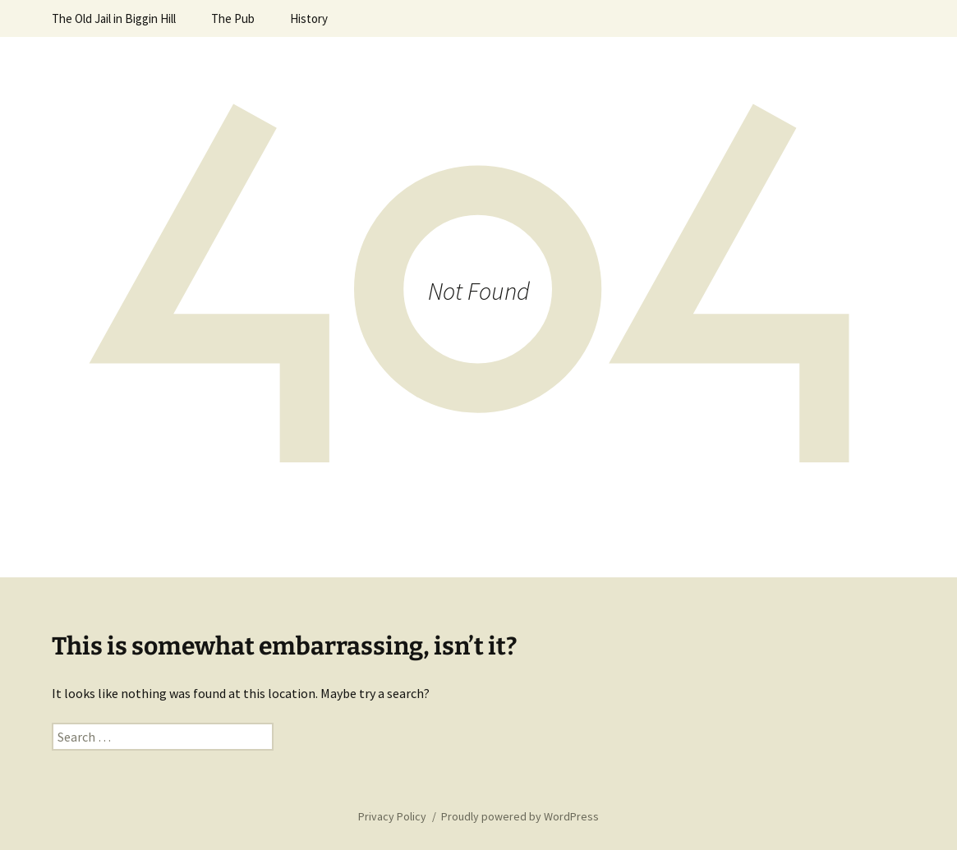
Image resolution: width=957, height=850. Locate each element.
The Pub (233, 18)
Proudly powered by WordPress (520, 816)
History (309, 18)
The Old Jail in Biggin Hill (114, 18)
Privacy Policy (392, 816)
